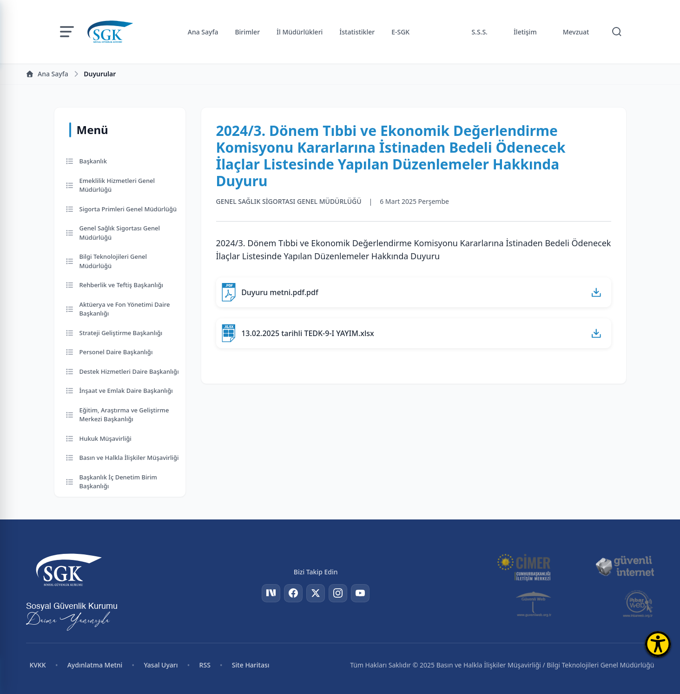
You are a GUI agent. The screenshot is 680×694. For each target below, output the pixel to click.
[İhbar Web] (638, 604)
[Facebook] (293, 593)
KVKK (38, 664)
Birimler (247, 31)
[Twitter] (315, 593)
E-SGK (400, 31)
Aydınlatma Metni (95, 664)
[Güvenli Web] (534, 604)
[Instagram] (338, 593)
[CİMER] (524, 566)
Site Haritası (251, 664)
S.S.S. (479, 31)
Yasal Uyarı (161, 664)
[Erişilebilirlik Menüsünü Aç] (658, 644)
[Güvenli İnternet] (624, 566)
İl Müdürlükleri (300, 31)
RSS (205, 664)
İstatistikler (357, 31)
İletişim (525, 31)
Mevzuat (576, 31)
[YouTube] (360, 593)
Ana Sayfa (203, 31)
